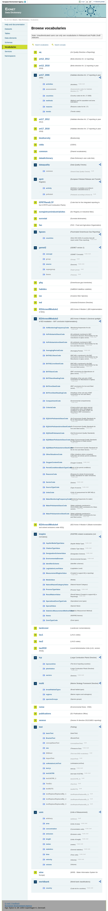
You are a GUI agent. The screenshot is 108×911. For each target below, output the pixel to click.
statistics (49, 849)
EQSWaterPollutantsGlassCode (58, 440)
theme (48, 616)
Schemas (8, 42)
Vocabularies (10, 47)
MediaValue (50, 580)
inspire (42, 534)
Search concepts (60, 45)
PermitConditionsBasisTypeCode (58, 468)
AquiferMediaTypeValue (55, 543)
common (43, 151)
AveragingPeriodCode (54, 350)
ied (40, 302)
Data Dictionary (24, 20)
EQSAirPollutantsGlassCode (57, 418)
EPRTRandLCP (46, 202)
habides (43, 289)
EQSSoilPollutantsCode (55, 433)
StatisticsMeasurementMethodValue (58, 611)
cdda (41, 145)
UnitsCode (50, 492)
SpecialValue (51, 606)
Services (8, 51)
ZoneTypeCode (51, 620)
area (47, 823)
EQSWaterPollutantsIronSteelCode (58, 448)
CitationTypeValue (53, 548)
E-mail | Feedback (12, 903)
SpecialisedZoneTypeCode (56, 601)
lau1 (41, 635)
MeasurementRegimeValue (56, 573)
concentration (51, 829)
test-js (48, 768)
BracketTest (50, 738)
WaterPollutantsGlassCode (56, 506)
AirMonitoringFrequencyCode (57, 328)
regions (49, 694)
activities (49, 84)
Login (83, 1)
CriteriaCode (51, 407)
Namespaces (10, 56)
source (48, 264)
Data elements (11, 38)
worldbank (44, 882)
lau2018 (42, 648)
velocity (49, 859)
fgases (42, 232)
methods (49, 101)
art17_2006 (44, 75)
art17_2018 (44, 129)
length (48, 839)
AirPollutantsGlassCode (55, 334)
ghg (41, 282)
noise (41, 707)
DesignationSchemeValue (56, 553)
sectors (49, 675)
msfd (41, 683)
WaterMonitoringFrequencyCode (58, 499)
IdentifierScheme (52, 564)
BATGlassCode (52, 372)
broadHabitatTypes (53, 690)
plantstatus (50, 669)
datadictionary (46, 158)
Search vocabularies (41, 45)
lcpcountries (51, 664)
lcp (40, 657)
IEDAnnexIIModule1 (48, 309)
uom (41, 812)
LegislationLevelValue (54, 568)
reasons (49, 107)
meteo (48, 844)
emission (49, 834)
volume (49, 865)
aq (40, 52)
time (47, 854)
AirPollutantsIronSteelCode (56, 342)
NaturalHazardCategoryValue (57, 585)
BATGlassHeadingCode (55, 378)
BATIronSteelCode (53, 386)
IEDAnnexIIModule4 (48, 525)
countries (49, 96)
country (49, 888)
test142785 (50, 773)
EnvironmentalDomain (54, 559)
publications (45, 714)
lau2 (41, 641)
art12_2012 (44, 59)
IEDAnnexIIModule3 (48, 319)
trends (48, 111)
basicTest (49, 733)
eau (47, 748)
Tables (7, 33)
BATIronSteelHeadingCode (56, 393)
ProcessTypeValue (53, 589)
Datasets (8, 29)
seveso (42, 720)
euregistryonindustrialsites (52, 212)
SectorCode (50, 482)
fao (40, 225)
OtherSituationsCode (54, 454)
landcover (44, 628)
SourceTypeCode (52, 487)
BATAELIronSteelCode (54, 364)
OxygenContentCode (54, 462)
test (40, 727)
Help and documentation (15, 25)
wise (41, 872)
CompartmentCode (53, 401)
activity (49, 188)
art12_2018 (44, 66)
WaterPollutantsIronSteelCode (57, 514)
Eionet (15, 20)
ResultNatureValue (53, 594)
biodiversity (44, 138)
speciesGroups (52, 699)
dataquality (44, 165)
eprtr (41, 179)
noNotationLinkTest (53, 763)
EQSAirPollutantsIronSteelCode (58, 426)
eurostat (43, 218)
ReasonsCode (51, 474)
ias (40, 296)
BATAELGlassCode (53, 355)
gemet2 (42, 248)
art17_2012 (44, 119)
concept (49, 254)
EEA (15, 2)
